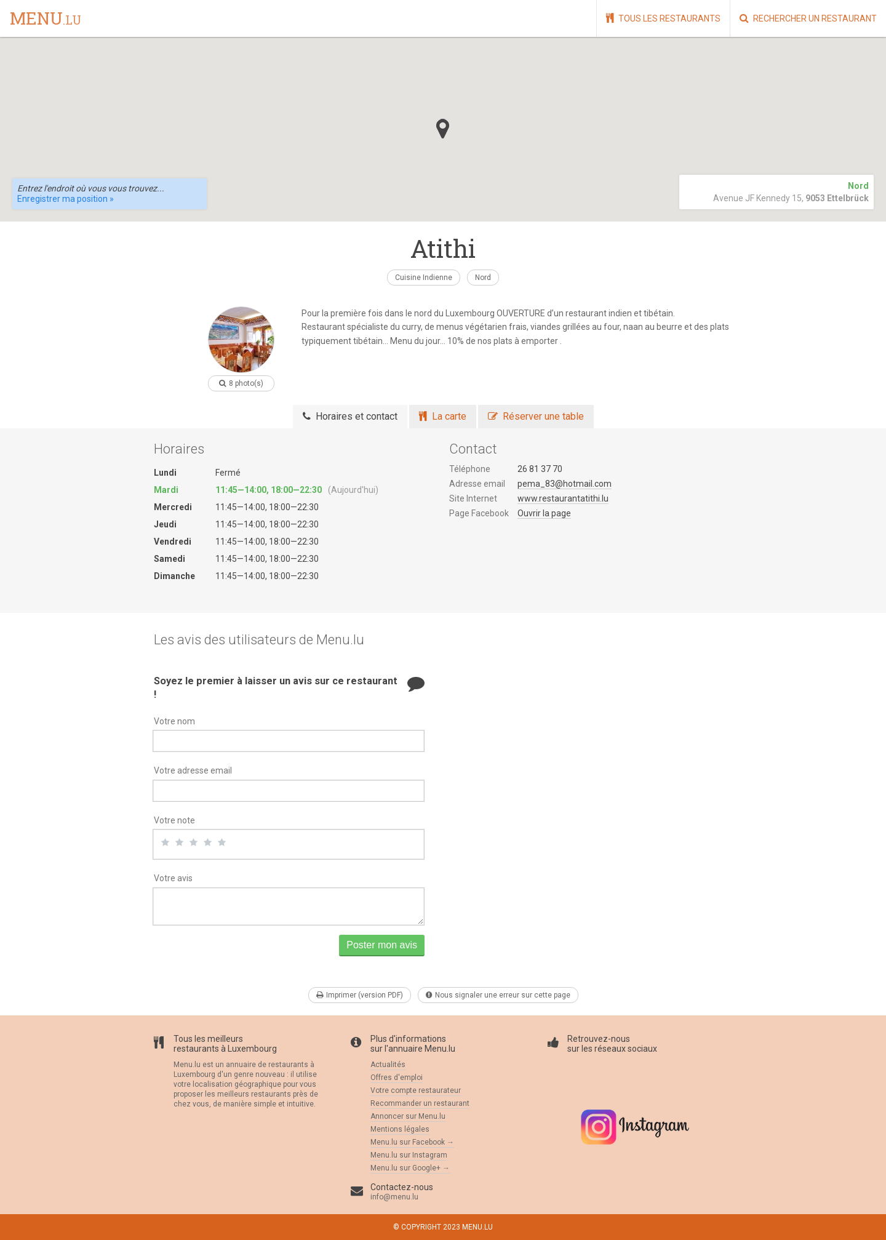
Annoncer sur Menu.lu (407, 1116)
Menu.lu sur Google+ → (410, 1168)
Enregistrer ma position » (65, 199)
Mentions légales (399, 1129)
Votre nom (174, 721)
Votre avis (173, 878)
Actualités (387, 1064)
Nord (483, 277)
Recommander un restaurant (419, 1103)
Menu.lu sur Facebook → (412, 1142)
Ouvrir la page (544, 513)
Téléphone (469, 469)
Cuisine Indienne (423, 277)
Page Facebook (479, 513)
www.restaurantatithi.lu (563, 498)
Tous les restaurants (663, 18)
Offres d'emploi (396, 1077)
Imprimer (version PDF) (359, 995)
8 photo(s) (241, 383)
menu (45, 19)
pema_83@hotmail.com (564, 484)
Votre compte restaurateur (415, 1090)
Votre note (174, 820)
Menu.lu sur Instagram (408, 1155)
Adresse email (477, 484)
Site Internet (473, 498)
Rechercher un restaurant (808, 18)
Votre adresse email (193, 770)
